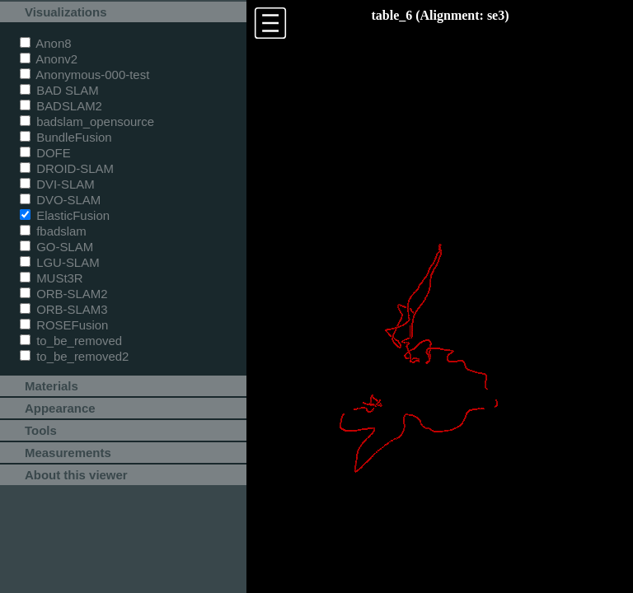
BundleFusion (66, 137)
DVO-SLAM (60, 200)
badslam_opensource (87, 121)
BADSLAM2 (61, 106)
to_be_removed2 (74, 356)
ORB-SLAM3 (64, 309)
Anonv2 (48, 59)
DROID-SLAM (67, 168)
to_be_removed (71, 341)
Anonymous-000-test (84, 75)
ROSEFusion (64, 325)
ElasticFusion (65, 215)
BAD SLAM (59, 90)
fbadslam (53, 231)
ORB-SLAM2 (64, 294)
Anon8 (46, 43)
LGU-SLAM (60, 262)
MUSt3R (51, 278)
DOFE (45, 153)
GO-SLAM (56, 247)
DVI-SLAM (57, 184)
